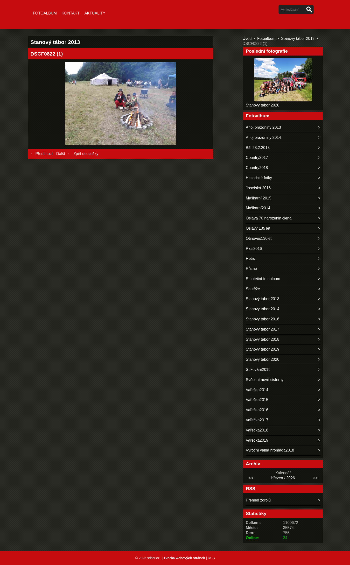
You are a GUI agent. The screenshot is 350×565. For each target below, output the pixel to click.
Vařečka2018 (257, 430)
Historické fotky (259, 178)
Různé (251, 269)
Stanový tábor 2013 (298, 38)
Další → (63, 154)
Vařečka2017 (257, 420)
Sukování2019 (258, 369)
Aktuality (94, 13)
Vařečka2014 (257, 390)
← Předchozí (41, 154)
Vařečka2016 (257, 410)
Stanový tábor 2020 (262, 105)
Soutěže (253, 289)
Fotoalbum (45, 13)
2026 (290, 478)
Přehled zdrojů (258, 500)
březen (277, 478)
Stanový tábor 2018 (262, 339)
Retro (250, 258)
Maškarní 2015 (258, 198)
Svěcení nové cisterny (265, 380)
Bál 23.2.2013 (258, 148)
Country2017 (257, 157)
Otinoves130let (259, 238)
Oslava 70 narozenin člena (268, 218)
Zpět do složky (85, 154)
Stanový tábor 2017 (262, 329)
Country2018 (257, 168)
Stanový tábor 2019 (262, 349)
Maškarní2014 (258, 208)
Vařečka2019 (257, 440)
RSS (211, 558)
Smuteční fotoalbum (263, 279)
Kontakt (70, 13)
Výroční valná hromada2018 (270, 450)
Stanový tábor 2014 (262, 309)
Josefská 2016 (258, 188)
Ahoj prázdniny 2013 (263, 127)
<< (251, 478)
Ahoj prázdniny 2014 (263, 137)
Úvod (247, 38)
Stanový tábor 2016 (262, 319)
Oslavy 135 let (258, 228)
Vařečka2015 (257, 400)
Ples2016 (254, 249)
